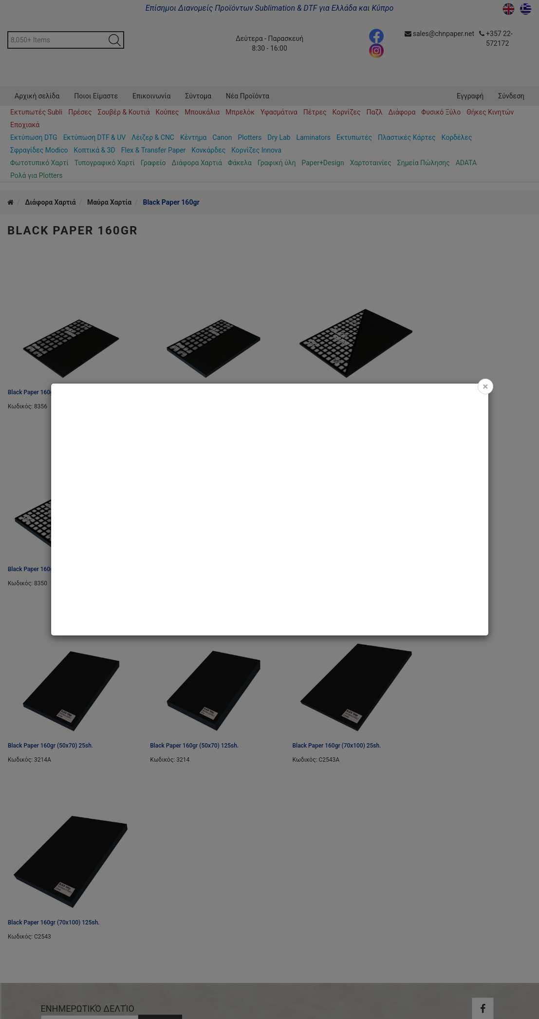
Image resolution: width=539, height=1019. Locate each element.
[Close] (485, 386)
